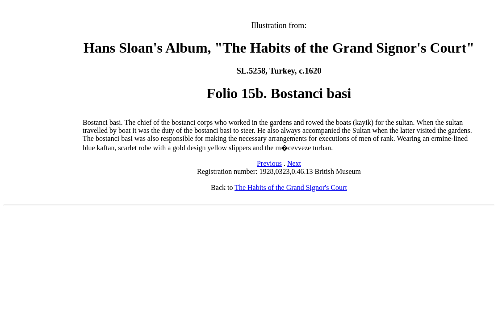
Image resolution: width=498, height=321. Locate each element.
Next (294, 163)
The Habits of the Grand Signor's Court (290, 187)
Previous (269, 163)
